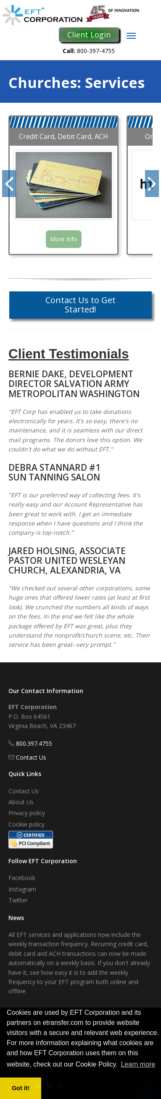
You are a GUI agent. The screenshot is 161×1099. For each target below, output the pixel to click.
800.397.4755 (34, 743)
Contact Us (31, 757)
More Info (63, 239)
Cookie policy (26, 824)
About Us (21, 802)
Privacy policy (26, 813)
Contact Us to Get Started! (80, 304)
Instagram (22, 889)
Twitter (18, 900)
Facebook (21, 878)
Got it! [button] (20, 1088)
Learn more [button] (138, 1064)
